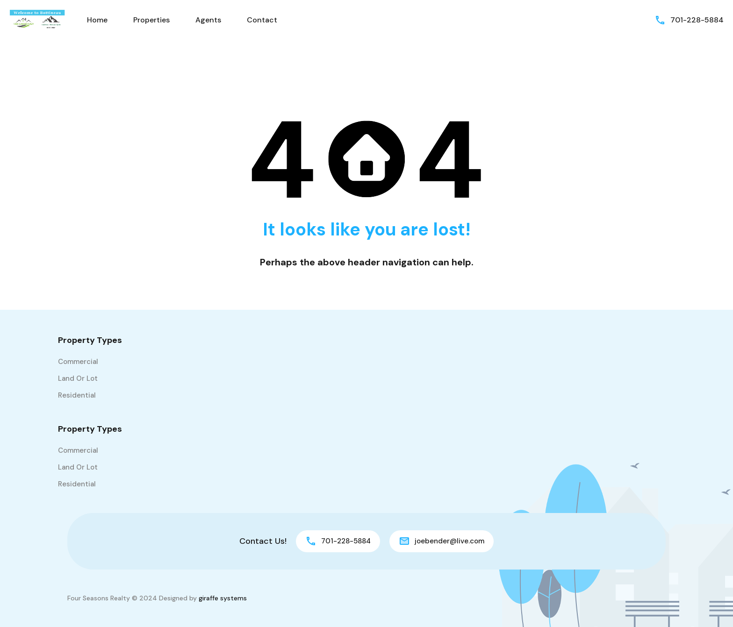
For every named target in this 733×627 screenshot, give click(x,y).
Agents (208, 20)
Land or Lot (78, 378)
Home (97, 20)
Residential (77, 395)
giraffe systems (223, 598)
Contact (262, 20)
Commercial (78, 361)
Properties (151, 20)
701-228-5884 (697, 20)
